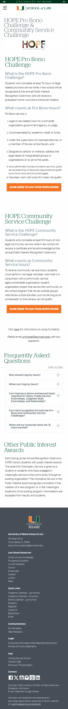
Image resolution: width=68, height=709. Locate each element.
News (10, 581)
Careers (12, 574)
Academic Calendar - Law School (24, 593)
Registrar (12, 607)
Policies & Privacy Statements (22, 646)
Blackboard (13, 613)
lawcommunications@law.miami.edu (25, 546)
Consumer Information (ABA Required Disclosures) (32, 643)
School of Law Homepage (20, 557)
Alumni (11, 568)
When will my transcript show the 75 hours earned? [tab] (30, 426)
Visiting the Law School (19, 658)
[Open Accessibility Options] (4, 1)
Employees (13, 571)
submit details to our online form (26, 704)
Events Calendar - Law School (22, 600)
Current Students (16, 564)
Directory (12, 603)
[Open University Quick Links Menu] (64, 1)
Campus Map (14, 662)
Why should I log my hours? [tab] (25, 375)
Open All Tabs (55, 367)
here (16, 329)
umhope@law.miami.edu (36, 336)
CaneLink (12, 610)
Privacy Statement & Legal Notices (23, 692)
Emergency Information (18, 688)
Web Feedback (15, 632)
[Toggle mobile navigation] (5, 8)
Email (11, 617)
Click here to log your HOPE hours (34, 187)
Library (11, 578)
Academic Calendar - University (23, 596)
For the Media (14, 628)
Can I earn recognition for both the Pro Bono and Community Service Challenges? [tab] (31, 413)
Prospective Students (18, 561)
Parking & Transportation (20, 665)
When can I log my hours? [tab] (23, 384)
